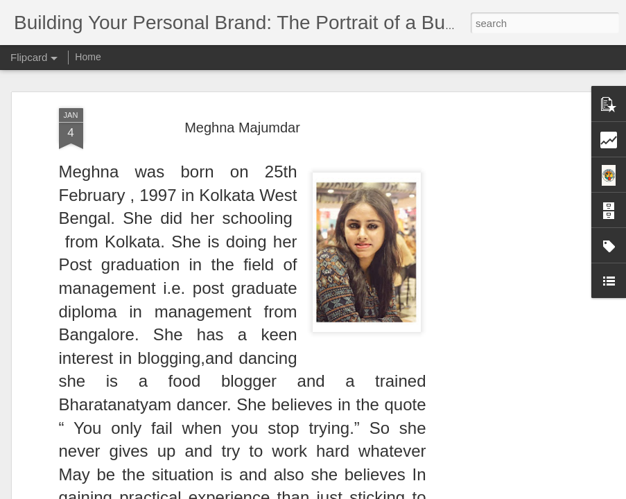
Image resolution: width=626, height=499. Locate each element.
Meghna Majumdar (242, 127)
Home (88, 56)
